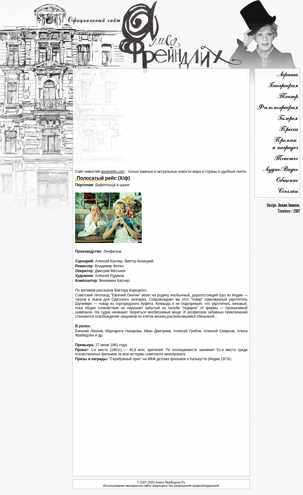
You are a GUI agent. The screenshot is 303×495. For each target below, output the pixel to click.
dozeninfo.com (113, 171)
